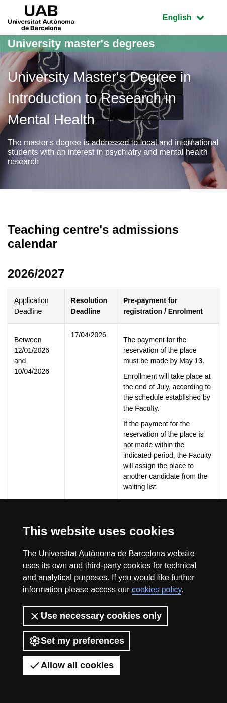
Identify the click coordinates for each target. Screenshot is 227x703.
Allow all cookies (71, 665)
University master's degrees (81, 43)
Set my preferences (76, 641)
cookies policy (156, 589)
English (190, 16)
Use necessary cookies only (95, 616)
